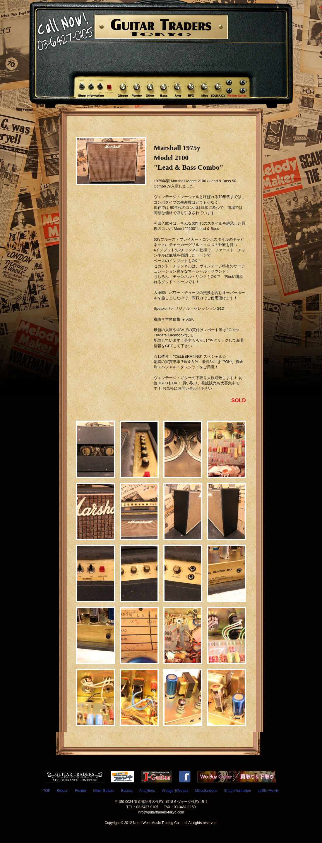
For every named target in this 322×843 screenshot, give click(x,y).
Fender (80, 791)
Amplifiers (147, 791)
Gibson (62, 791)
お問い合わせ (268, 791)
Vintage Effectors (175, 791)
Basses (126, 791)
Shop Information (237, 791)
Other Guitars (103, 791)
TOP (46, 791)
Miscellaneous (206, 791)
